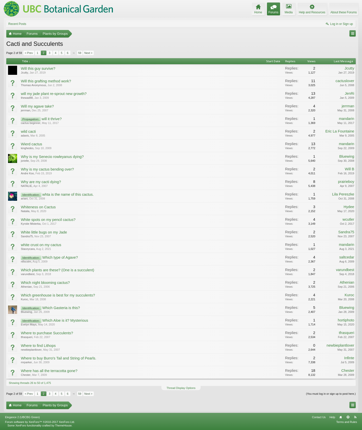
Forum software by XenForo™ (40, 421)
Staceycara (28, 248)
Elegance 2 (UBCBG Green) (22, 417)
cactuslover (345, 81)
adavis (25, 135)
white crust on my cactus (41, 245)
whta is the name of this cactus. (68, 194)
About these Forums (344, 12)
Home (340, 417)
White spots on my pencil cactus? (48, 220)
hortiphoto (346, 320)
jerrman (25, 110)
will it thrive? (52, 119)
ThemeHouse (63, 425)
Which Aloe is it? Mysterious (65, 320)
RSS (355, 417)
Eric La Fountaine (339, 131)
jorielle (25, 160)
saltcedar (346, 257)
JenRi (349, 93)
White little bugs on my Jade (44, 232)
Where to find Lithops (38, 346)
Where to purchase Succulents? (47, 333)
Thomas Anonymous (33, 85)
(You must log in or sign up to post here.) (331, 393)
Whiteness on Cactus (38, 207)
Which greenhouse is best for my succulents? (58, 295)
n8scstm (26, 261)
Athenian (26, 286)
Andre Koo (27, 173)
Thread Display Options (181, 387)
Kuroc (24, 299)
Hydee (349, 207)
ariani (24, 198)
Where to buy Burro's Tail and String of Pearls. (58, 358)
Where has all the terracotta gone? (49, 371)
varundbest (27, 274)
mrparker (26, 362)
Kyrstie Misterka (30, 223)
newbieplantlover (31, 349)
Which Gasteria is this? (61, 308)
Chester (26, 374)
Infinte (349, 358)
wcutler (348, 219)
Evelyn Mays (28, 324)
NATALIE (26, 185)
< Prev (29, 52)
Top (348, 417)
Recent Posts (17, 24)
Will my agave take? (37, 106)
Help (332, 417)
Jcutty (24, 72)
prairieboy (346, 182)
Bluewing (346, 156)
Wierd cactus (31, 144)
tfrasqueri (26, 337)
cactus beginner (30, 122)
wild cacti (28, 131)
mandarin (346, 119)
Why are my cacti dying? (41, 182)
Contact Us (319, 417)
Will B (349, 169)
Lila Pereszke (343, 194)
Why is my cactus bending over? (47, 169)
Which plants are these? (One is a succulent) (57, 270)
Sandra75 (27, 236)
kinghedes (27, 148)
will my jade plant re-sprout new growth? (54, 94)
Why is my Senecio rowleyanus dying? (52, 157)
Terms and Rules (346, 421)
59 (79, 52)
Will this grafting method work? (46, 81)
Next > (88, 52)
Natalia (25, 211)
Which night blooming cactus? (45, 283)
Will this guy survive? (38, 69)
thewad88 (27, 97)
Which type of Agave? (60, 257)
